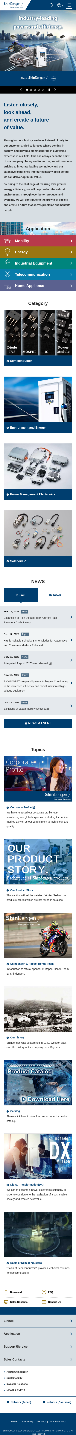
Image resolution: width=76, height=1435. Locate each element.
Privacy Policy (27, 1417)
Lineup (8, 1316)
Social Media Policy (57, 1417)
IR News (55, 592)
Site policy (41, 1417)
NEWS (20, 592)
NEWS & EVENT (16, 1385)
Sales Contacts (14, 1355)
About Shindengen (17, 1367)
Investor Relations (17, 1379)
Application (12, 1329)
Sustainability (14, 1373)
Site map (14, 1417)
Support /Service (16, 1342)
